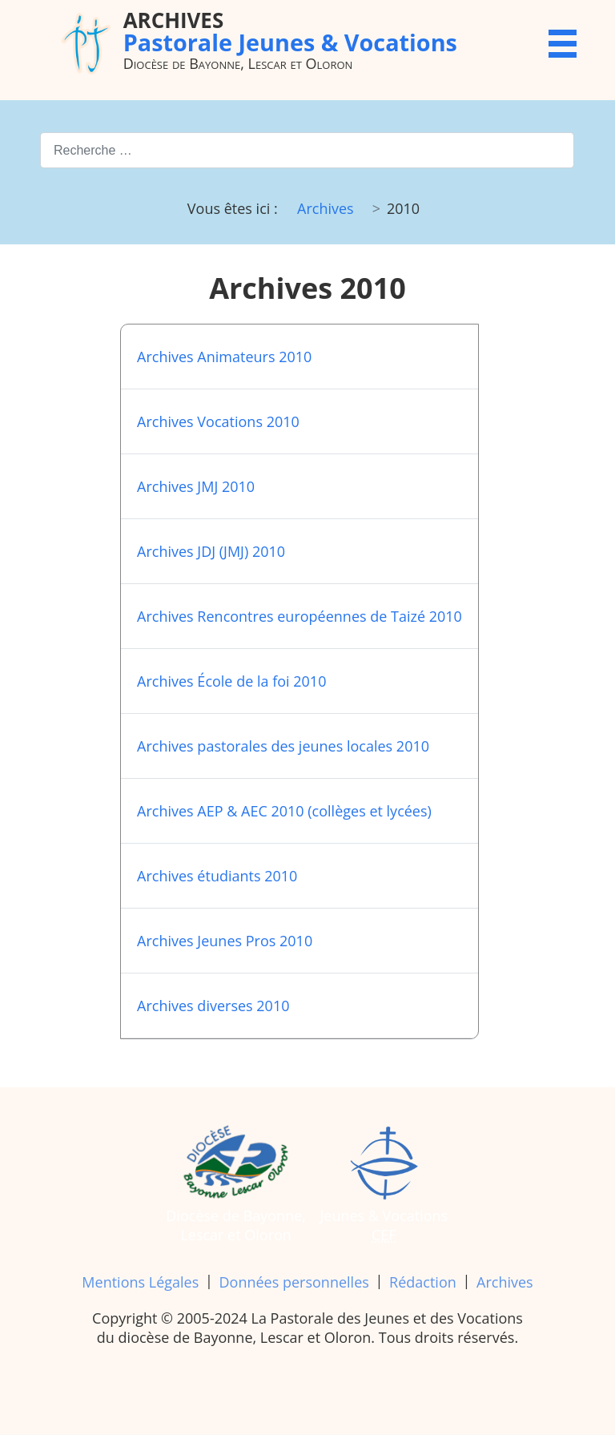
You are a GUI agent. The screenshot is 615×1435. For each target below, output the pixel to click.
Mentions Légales (140, 1282)
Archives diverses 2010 (213, 1005)
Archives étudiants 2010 (217, 875)
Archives (504, 1282)
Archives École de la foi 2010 (231, 681)
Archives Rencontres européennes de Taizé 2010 (299, 616)
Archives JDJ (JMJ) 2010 (211, 551)
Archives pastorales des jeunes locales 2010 (283, 746)
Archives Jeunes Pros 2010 (224, 940)
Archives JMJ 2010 (196, 486)
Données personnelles (294, 1282)
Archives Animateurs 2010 (224, 356)
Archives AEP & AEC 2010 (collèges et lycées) (284, 810)
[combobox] (307, 150)
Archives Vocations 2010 (218, 421)
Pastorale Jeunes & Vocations (290, 31)
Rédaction (422, 1282)
